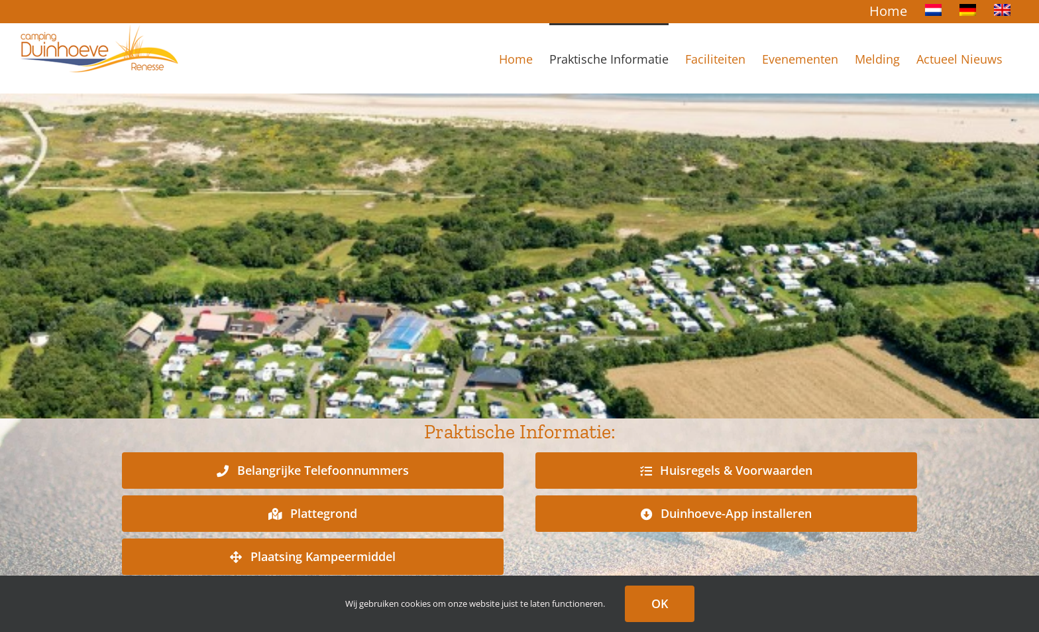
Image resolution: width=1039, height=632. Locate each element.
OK (659, 603)
